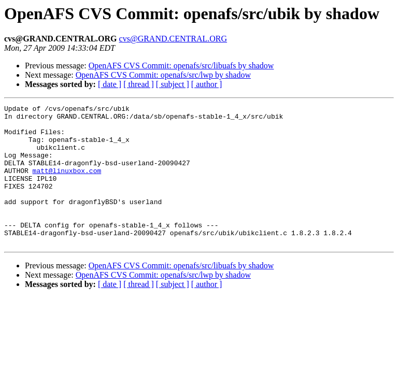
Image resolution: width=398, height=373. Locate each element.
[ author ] (206, 84)
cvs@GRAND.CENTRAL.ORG (173, 38)
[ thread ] (138, 84)
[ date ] (109, 84)
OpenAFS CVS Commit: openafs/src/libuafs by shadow (181, 65)
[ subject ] (172, 84)
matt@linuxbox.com (67, 184)
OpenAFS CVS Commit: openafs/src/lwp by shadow (163, 74)
